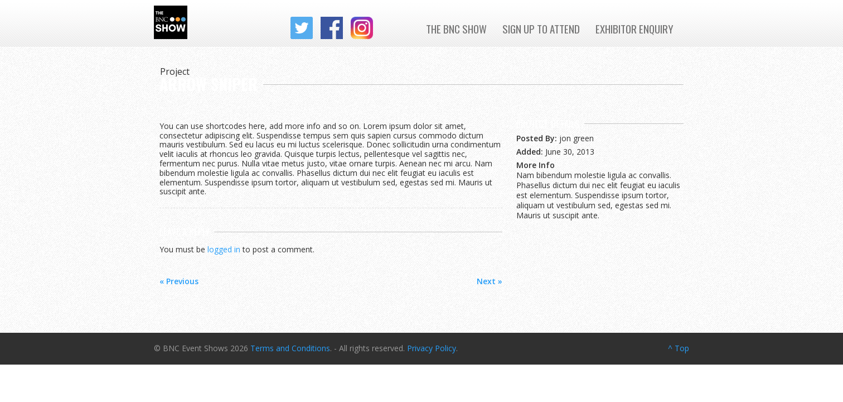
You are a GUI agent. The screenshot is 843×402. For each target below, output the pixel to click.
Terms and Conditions (290, 348)
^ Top (678, 348)
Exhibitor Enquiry (634, 28)
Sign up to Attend (541, 28)
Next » (489, 281)
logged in (223, 249)
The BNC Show (456, 28)
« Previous (178, 281)
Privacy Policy (431, 348)
